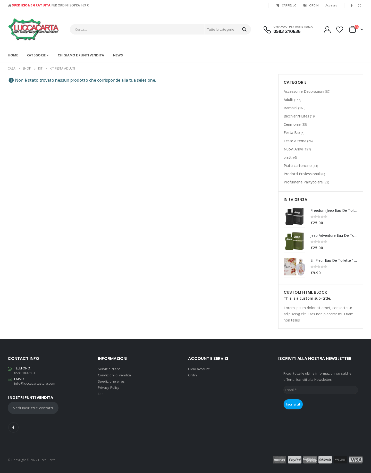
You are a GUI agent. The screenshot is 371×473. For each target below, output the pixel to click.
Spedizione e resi (111, 381)
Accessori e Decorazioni (304, 91)
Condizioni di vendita (114, 375)
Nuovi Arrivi (293, 149)
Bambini (290, 107)
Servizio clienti (109, 369)
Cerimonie (292, 124)
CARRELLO (286, 5)
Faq (101, 393)
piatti (288, 157)
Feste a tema (295, 140)
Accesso (331, 5)
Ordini (193, 375)
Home (13, 55)
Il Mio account (198, 369)
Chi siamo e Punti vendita (81, 55)
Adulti (288, 99)
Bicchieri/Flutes (296, 116)
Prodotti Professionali (302, 173)
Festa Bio (292, 132)
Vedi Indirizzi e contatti (33, 407)
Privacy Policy (108, 387)
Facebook (13, 427)
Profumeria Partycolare (303, 182)
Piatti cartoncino (298, 165)
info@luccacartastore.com (34, 383)
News (118, 55)
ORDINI (310, 5)
